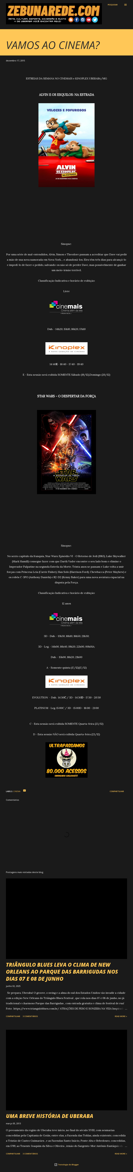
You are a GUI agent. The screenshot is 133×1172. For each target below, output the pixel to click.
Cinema (16, 791)
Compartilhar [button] (117, 791)
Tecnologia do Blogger (66, 1164)
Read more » (121, 1016)
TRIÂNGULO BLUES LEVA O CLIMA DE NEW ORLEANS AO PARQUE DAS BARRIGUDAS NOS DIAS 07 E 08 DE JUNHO (62, 971)
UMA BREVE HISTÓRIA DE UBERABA (49, 1116)
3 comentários (30, 1016)
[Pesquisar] (113, 4)
